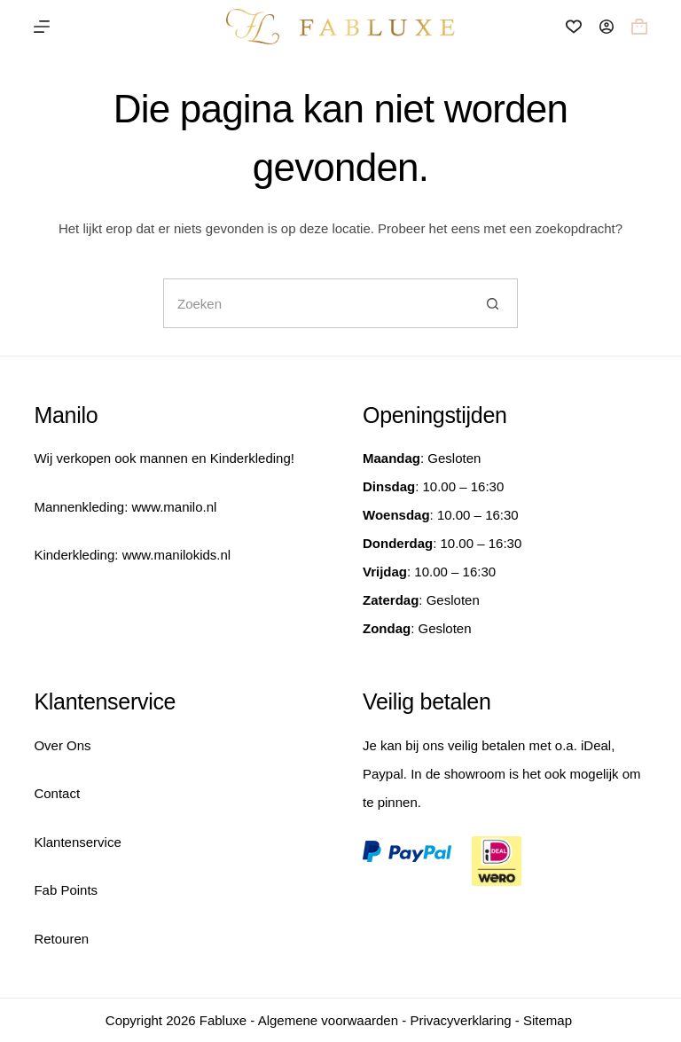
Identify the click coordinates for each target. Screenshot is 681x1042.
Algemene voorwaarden (328, 1020)
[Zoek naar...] (315, 303)
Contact (57, 793)
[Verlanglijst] (574, 27)
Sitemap (547, 1020)
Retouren (61, 938)
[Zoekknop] (493, 303)
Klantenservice (77, 842)
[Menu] (42, 27)
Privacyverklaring (460, 1020)
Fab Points (66, 889)
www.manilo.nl (173, 506)
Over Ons (62, 745)
